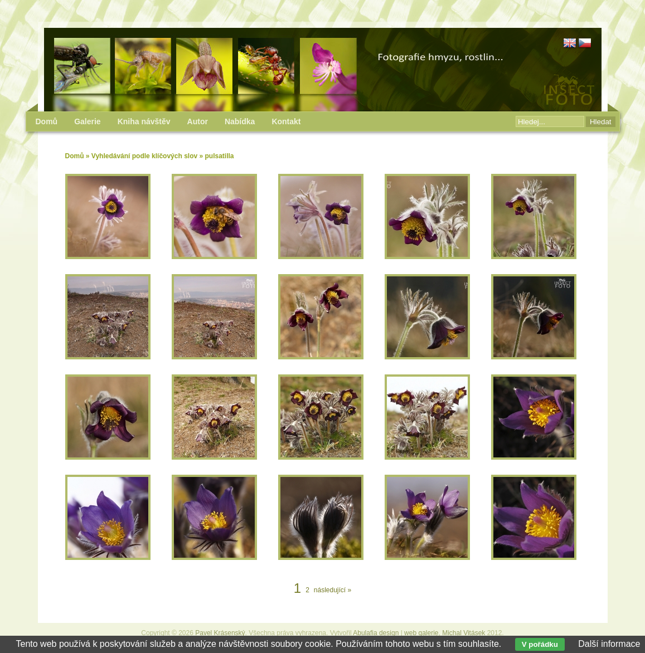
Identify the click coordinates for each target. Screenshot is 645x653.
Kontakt (285, 121)
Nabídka (240, 121)
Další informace (609, 644)
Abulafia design (376, 633)
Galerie (87, 121)
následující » (332, 590)
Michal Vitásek (463, 633)
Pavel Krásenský (220, 633)
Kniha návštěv (144, 121)
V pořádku (540, 644)
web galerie (421, 633)
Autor (197, 121)
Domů (74, 156)
